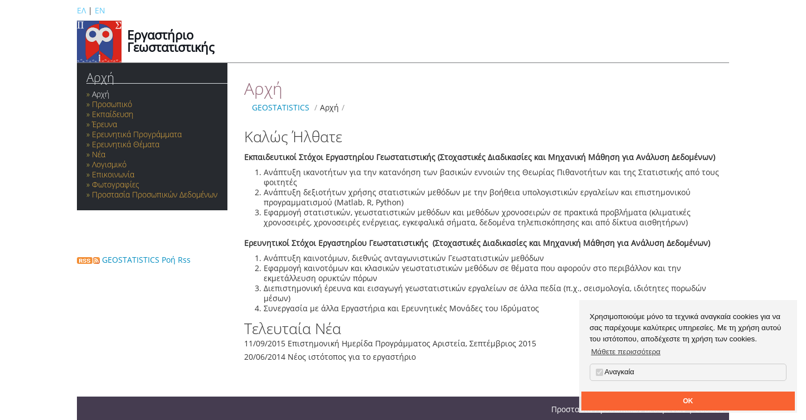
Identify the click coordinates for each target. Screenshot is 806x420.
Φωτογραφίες (115, 184)
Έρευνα (104, 124)
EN (100, 10)
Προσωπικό (112, 104)
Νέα (98, 154)
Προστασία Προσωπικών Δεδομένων (154, 194)
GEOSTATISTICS (280, 107)
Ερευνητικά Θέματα (125, 144)
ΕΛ (81, 10)
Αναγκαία (615, 372)
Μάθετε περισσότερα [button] (626, 351)
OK (688, 401)
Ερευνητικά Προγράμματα (137, 134)
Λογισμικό (109, 164)
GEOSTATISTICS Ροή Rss (134, 259)
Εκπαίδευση (112, 114)
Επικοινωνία (113, 174)
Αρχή (100, 77)
